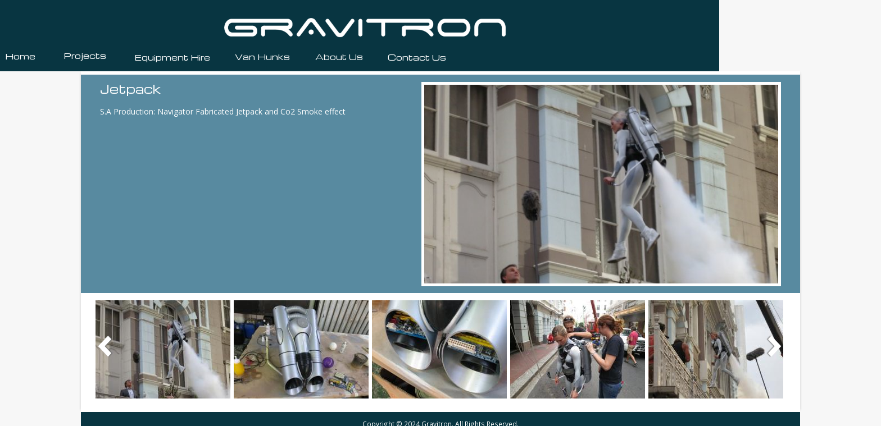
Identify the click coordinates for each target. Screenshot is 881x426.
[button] (163, 348)
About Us (339, 56)
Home (20, 56)
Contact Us (417, 57)
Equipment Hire (172, 57)
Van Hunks (262, 56)
